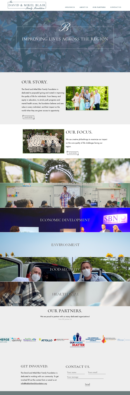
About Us (83, 7)
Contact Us (115, 7)
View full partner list (65, 319)
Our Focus (70, 7)
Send (87, 364)
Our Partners (99, 7)
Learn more (28, 117)
